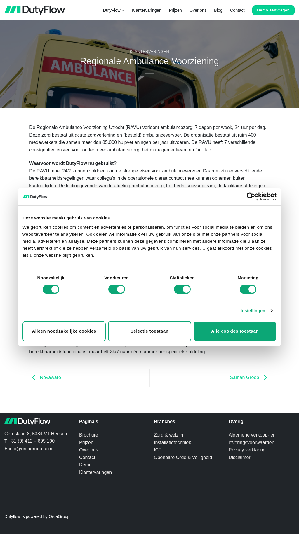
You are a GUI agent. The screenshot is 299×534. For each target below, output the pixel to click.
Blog (218, 10)
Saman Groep (250, 377)
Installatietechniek (172, 442)
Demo (85, 464)
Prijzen (175, 10)
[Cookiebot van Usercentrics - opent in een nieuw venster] (251, 196)
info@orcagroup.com (30, 448)
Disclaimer (240, 457)
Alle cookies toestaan (235, 331)
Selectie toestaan (149, 331)
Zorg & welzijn (168, 434)
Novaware (45, 377)
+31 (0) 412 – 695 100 (31, 441)
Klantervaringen (146, 10)
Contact (237, 10)
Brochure (88, 434)
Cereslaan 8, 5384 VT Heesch (35, 433)
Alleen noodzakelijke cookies (64, 331)
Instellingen (253, 310)
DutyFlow (113, 10)
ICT (157, 449)
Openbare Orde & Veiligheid (183, 457)
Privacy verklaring (247, 449)
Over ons (198, 10)
